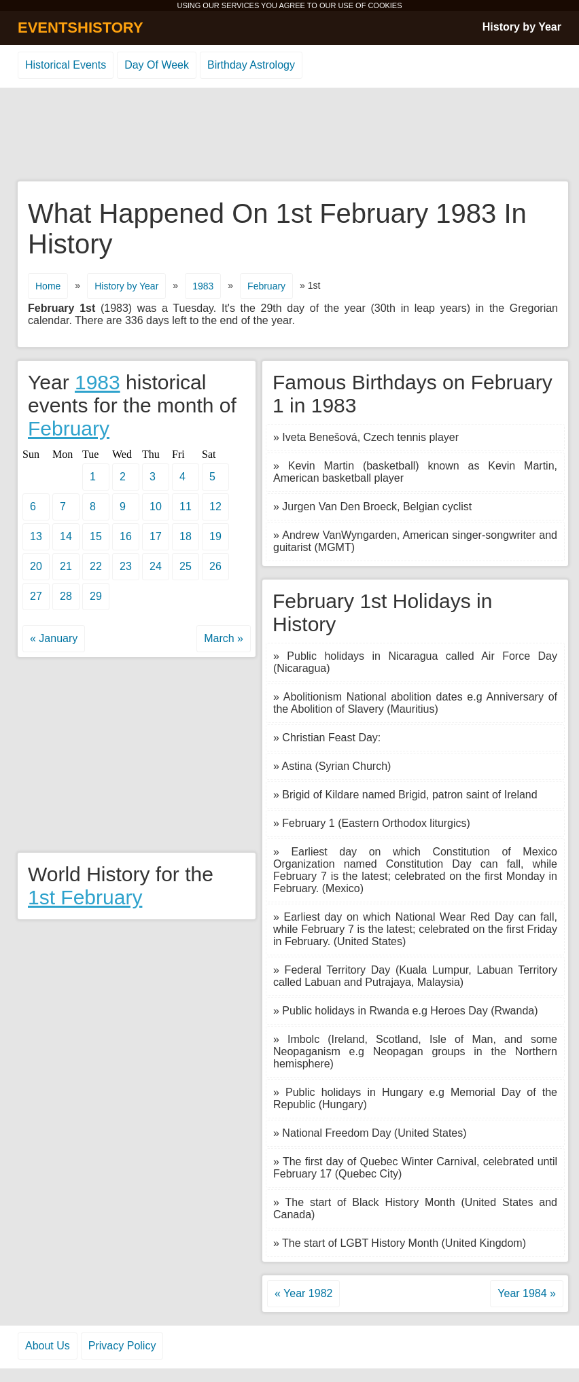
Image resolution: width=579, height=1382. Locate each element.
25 (185, 566)
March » (223, 638)
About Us (47, 1345)
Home (47, 286)
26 (215, 566)
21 (66, 566)
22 (96, 566)
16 (126, 536)
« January (53, 638)
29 (96, 596)
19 (215, 536)
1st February (85, 897)
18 (185, 536)
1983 (202, 286)
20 (36, 566)
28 (66, 596)
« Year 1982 (303, 1293)
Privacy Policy (122, 1345)
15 (96, 536)
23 (126, 566)
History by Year (521, 27)
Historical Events (65, 65)
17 (156, 536)
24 (156, 566)
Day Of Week (156, 65)
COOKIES (385, 5)
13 (36, 536)
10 (156, 506)
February (266, 286)
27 (36, 596)
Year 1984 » (526, 1293)
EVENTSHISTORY (80, 27)
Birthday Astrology (251, 65)
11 (185, 506)
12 (215, 506)
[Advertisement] (289, 135)
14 (66, 536)
